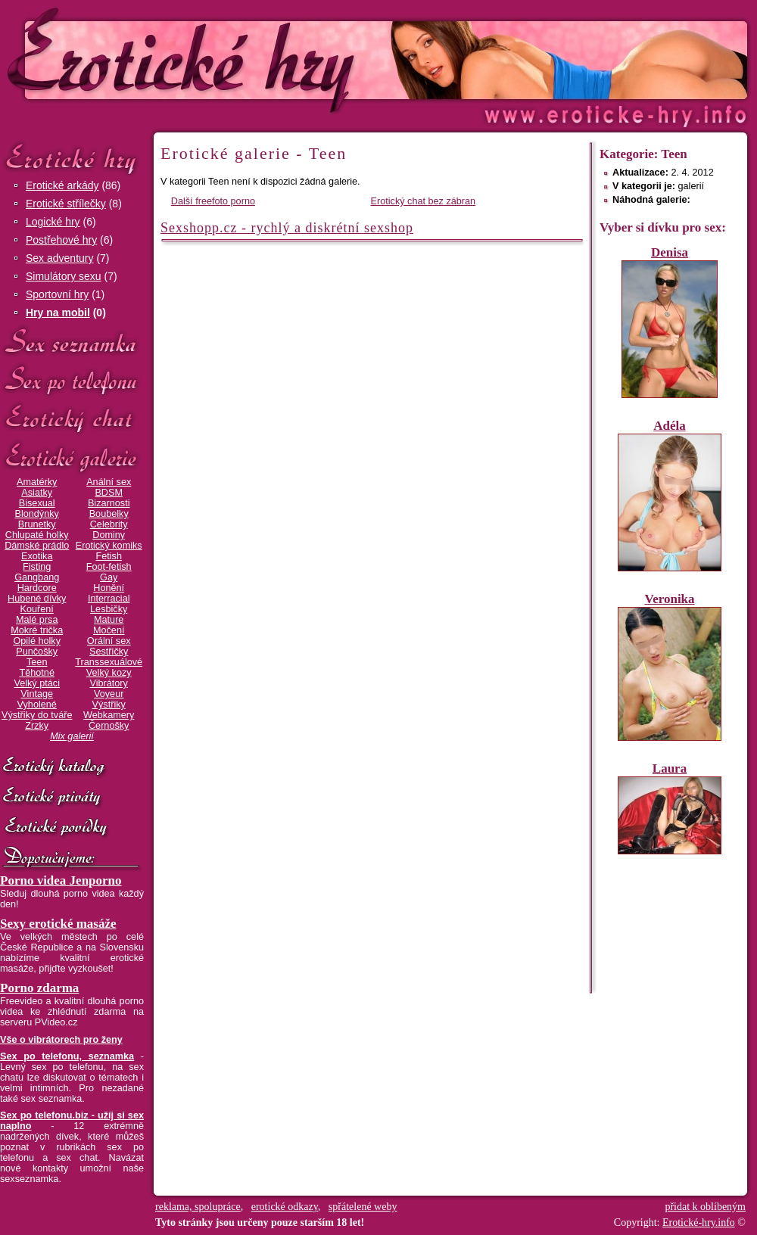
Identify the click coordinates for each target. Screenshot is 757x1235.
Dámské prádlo (37, 545)
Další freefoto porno (213, 201)
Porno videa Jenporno (61, 880)
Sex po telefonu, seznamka (67, 1056)
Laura (670, 768)
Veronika (669, 599)
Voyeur (108, 694)
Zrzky (36, 725)
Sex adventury (60, 258)
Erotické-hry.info (255, 59)
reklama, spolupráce (198, 1206)
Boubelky (109, 514)
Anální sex (108, 482)
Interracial (109, 598)
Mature (108, 619)
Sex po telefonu (72, 380)
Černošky (109, 725)
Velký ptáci (37, 683)
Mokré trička (37, 630)
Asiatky (36, 492)
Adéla (669, 425)
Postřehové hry (61, 240)
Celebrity (109, 524)
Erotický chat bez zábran (423, 201)
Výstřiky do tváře (37, 715)
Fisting (37, 567)
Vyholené (37, 704)
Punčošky (37, 651)
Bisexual (37, 503)
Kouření (37, 609)
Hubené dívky (37, 598)
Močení (109, 630)
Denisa (669, 252)
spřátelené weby (363, 1206)
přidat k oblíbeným (705, 1206)
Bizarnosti (109, 503)
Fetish (108, 556)
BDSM (109, 492)
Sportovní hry (57, 294)
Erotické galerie (72, 457)
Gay (108, 577)
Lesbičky (108, 609)
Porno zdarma (39, 988)
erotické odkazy (284, 1206)
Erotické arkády (62, 185)
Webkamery (108, 715)
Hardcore (37, 588)
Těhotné (36, 672)
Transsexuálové (108, 662)
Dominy (108, 535)
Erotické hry (72, 157)
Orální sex (109, 641)
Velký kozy (109, 672)
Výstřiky (109, 704)
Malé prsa (37, 619)
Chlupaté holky (37, 535)
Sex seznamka (72, 341)
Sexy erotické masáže (58, 923)
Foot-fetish (109, 567)
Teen (36, 662)
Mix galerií (72, 736)
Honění (108, 588)
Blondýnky (37, 514)
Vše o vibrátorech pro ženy (61, 1039)
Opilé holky (37, 641)
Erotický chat (72, 419)
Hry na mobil (58, 312)
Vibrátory (109, 683)
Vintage (36, 694)
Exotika (37, 556)
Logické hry (53, 222)
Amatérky (37, 482)
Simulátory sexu (63, 276)
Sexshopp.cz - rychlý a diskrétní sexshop (286, 227)
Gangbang (36, 577)
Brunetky (37, 524)
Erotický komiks (109, 545)
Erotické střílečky (66, 204)
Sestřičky (108, 651)
